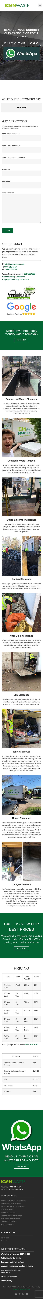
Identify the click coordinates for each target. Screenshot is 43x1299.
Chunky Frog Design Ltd (21, 1289)
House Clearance (21, 818)
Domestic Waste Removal (21, 460)
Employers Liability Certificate (15, 279)
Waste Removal (21, 751)
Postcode (21, 183)
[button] (40, 5)
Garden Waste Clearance (11, 1215)
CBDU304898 (29, 274)
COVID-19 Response (9, 1277)
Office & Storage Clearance (21, 520)
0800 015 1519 (10, 267)
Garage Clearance (21, 884)
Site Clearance (21, 695)
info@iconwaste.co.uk (14, 264)
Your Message (21, 209)
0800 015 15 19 (15, 1187)
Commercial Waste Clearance (21, 399)
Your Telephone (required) (21, 159)
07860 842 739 (11, 270)
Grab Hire (5, 1238)
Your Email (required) (21, 147)
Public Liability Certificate (13, 277)
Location (21, 171)
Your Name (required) (21, 136)
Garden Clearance (21, 579)
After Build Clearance (21, 636)
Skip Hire (4, 1241)
